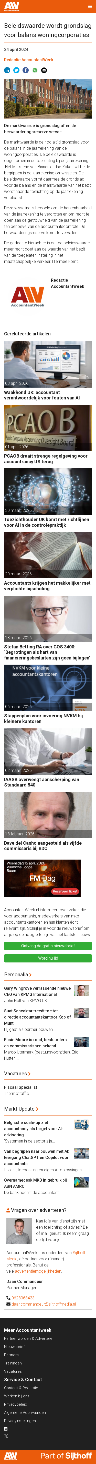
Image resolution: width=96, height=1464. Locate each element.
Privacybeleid (15, 1404)
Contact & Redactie (21, 1388)
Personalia (16, 974)
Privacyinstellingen (20, 1420)
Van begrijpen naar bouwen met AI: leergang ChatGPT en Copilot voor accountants (36, 1157)
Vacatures (15, 1073)
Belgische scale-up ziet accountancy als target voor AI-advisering (33, 1128)
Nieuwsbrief (14, 1346)
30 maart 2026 (18, 510)
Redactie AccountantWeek (28, 59)
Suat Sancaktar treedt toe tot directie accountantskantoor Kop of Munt (37, 1017)
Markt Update (19, 1109)
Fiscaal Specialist (20, 1087)
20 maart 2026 (18, 574)
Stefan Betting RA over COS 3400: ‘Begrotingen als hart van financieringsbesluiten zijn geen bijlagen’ (47, 652)
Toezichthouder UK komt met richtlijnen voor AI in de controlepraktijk (46, 522)
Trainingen (13, 1363)
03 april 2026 (16, 383)
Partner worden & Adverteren (29, 1338)
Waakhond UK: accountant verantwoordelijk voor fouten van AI (42, 395)
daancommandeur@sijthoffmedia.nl (44, 1304)
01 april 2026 (16, 446)
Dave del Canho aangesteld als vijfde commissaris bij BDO (43, 845)
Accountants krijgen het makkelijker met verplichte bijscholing (47, 585)
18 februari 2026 (20, 834)
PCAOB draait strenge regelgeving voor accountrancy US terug (46, 458)
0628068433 (23, 1298)
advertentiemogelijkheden (38, 1271)
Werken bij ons (16, 1396)
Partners (11, 1355)
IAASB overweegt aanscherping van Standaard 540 (41, 782)
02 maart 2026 (18, 770)
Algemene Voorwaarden (25, 1412)
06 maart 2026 (18, 706)
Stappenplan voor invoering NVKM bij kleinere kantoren (43, 718)
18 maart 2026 (18, 637)
